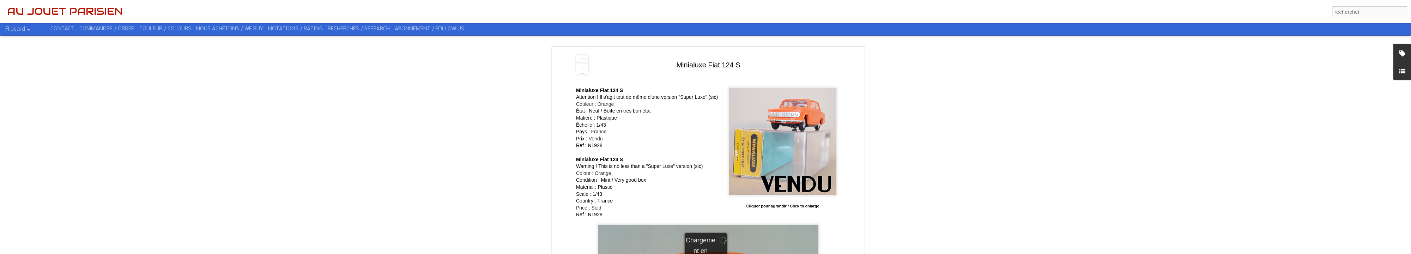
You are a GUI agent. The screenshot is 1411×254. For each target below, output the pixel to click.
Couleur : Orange (595, 104)
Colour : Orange (593, 173)
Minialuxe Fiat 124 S (708, 65)
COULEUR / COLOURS (165, 29)
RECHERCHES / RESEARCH (359, 29)
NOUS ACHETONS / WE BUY (229, 29)
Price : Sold (588, 208)
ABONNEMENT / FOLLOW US (429, 29)
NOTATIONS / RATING (295, 29)
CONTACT (62, 29)
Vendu (596, 138)
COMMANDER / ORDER (106, 29)
